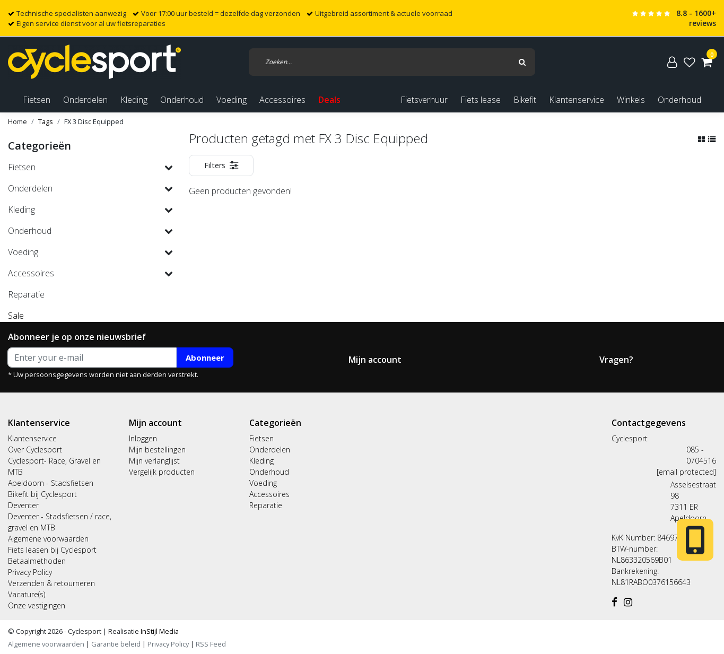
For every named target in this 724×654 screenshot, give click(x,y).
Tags (45, 121)
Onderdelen (269, 449)
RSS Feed (211, 644)
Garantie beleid (116, 644)
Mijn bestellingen (157, 449)
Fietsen (261, 438)
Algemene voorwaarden (48, 539)
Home (17, 121)
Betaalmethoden (37, 561)
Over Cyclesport (35, 449)
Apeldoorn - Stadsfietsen (50, 483)
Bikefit (524, 100)
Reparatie (265, 505)
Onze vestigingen (36, 605)
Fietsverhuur (424, 100)
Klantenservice (576, 100)
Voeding (263, 483)
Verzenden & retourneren (51, 583)
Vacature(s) (26, 594)
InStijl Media (159, 631)
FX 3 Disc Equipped (94, 121)
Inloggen (143, 438)
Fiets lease (480, 100)
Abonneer (205, 357)
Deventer (23, 505)
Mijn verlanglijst (154, 461)
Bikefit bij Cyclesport (42, 494)
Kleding (261, 461)
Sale (16, 315)
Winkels (631, 100)
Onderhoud (679, 100)
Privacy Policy (30, 572)
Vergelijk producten (162, 472)
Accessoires (269, 494)
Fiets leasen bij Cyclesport (52, 550)
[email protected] (686, 472)
